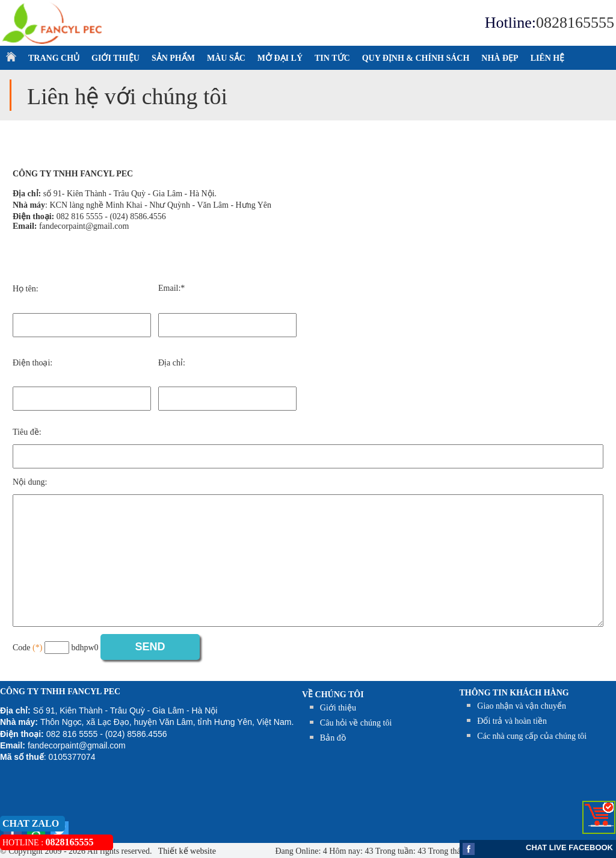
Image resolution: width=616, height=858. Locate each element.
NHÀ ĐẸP (499, 58)
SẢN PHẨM (173, 58)
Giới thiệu (338, 707)
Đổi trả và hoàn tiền (512, 721)
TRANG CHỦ (53, 58)
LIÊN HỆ (548, 58)
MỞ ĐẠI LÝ (280, 58)
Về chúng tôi (333, 694)
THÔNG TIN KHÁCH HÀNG (514, 692)
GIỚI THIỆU (115, 58)
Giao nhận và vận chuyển (521, 705)
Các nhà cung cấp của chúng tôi (532, 736)
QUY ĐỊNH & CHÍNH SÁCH (416, 58)
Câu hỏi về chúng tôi (356, 722)
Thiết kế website (186, 851)
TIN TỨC (332, 58)
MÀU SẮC (226, 58)
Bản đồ (333, 737)
